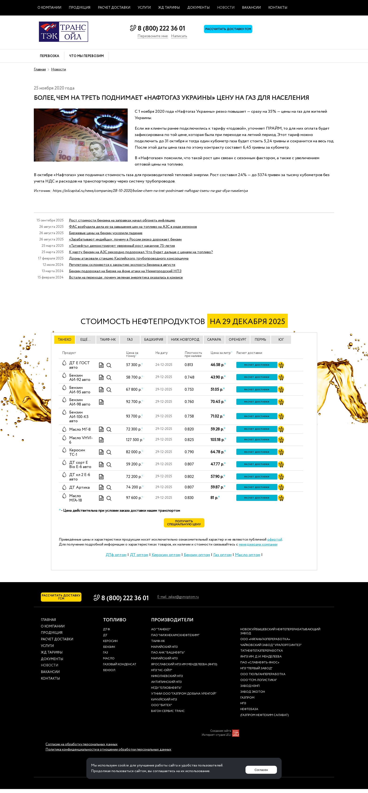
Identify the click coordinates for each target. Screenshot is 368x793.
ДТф (106, 634)
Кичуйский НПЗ (164, 704)
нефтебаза (249, 714)
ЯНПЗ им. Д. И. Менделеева (261, 661)
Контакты (277, 7)
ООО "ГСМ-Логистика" (258, 684)
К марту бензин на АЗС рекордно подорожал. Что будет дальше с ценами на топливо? (141, 252)
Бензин (109, 651)
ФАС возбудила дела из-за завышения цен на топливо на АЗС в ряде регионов (133, 226)
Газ (105, 657)
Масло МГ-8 (80, 430)
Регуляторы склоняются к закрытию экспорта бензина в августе (122, 264)
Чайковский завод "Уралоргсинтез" (271, 649)
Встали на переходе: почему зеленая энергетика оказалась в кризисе (126, 277)
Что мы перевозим (86, 56)
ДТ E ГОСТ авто (79, 365)
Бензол (109, 675)
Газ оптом (222, 557)
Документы (198, 7)
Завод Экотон (252, 696)
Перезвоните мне (153, 36)
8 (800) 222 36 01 (161, 28)
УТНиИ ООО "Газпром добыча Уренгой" (183, 698)
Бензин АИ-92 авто (79, 377)
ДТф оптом (116, 557)
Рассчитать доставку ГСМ (233, 30)
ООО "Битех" (161, 710)
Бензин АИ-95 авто (79, 390)
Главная (40, 69)
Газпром (247, 702)
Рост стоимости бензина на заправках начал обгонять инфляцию (122, 220)
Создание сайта (220, 735)
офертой (274, 541)
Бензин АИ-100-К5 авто (78, 417)
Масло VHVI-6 (81, 440)
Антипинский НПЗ (166, 686)
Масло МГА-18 (75, 498)
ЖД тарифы (169, 7)
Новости (225, 7)
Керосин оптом (166, 557)
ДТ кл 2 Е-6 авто (79, 477)
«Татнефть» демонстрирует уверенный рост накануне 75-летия (122, 245)
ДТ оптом (139, 557)
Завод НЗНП (250, 690)
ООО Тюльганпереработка (262, 679)
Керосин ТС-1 (77, 452)
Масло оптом (247, 557)
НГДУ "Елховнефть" (166, 692)
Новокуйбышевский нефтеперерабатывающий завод (280, 636)
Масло (109, 663)
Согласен (259, 768)
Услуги (144, 7)
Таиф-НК (158, 645)
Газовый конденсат (119, 669)
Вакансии (251, 7)
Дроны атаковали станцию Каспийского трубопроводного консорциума (128, 258)
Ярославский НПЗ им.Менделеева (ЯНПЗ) (184, 669)
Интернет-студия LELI (216, 739)
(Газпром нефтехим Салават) (264, 720)
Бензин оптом (197, 557)
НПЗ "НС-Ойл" (161, 675)
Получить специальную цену (184, 524)
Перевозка (49, 56)
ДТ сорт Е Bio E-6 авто (80, 465)
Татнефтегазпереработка (261, 655)
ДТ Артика (79, 488)
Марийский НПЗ (164, 651)
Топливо (114, 624)
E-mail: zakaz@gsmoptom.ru (200, 599)
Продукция (79, 7)
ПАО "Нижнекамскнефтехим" (175, 640)
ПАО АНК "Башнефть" (168, 657)
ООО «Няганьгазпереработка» (265, 644)
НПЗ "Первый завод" (256, 673)
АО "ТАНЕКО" (161, 634)
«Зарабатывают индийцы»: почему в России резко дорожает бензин (125, 239)
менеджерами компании (258, 546)
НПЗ (243, 708)
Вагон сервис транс (168, 716)
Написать (179, 36)
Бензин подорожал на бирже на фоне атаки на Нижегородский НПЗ (125, 271)
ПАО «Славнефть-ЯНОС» (259, 667)
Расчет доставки (114, 7)
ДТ (105, 640)
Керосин (110, 645)
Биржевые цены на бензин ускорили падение (105, 233)
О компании (49, 7)
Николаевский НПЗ (167, 680)
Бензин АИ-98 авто (79, 402)
